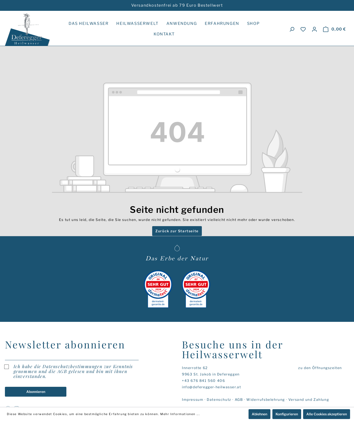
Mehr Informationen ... (180, 414)
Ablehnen (259, 414)
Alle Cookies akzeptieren (326, 414)
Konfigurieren (287, 414)
